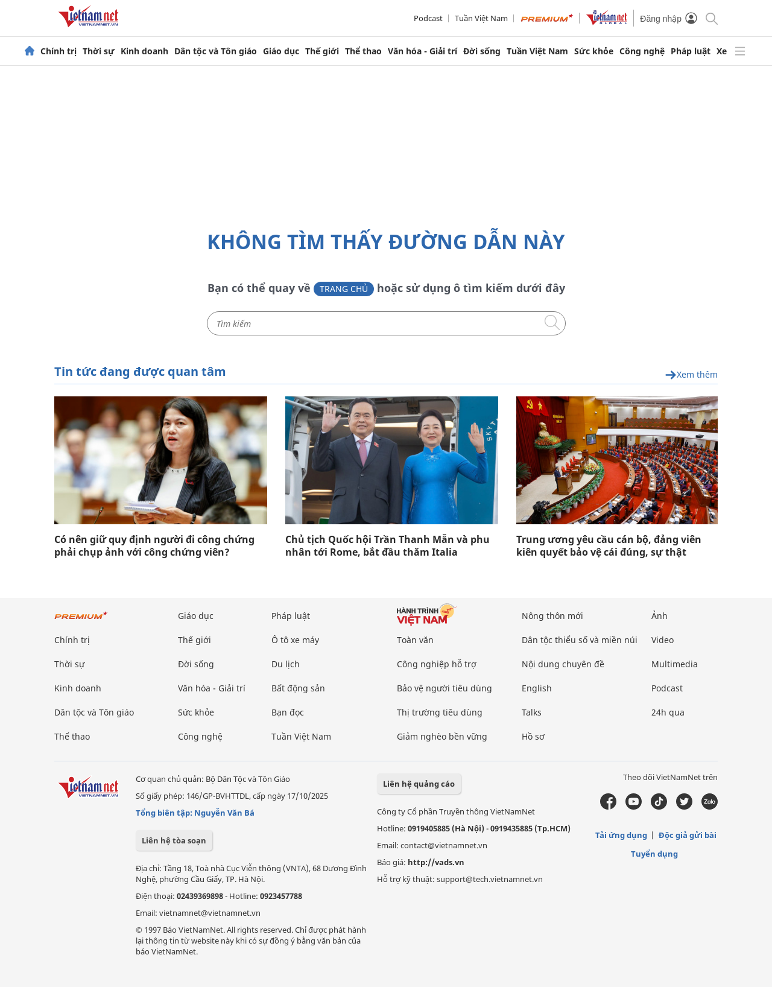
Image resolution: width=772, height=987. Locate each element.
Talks (532, 712)
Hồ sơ (533, 736)
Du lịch (285, 664)
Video (662, 640)
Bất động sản (298, 688)
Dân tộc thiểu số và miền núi (580, 640)
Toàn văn (415, 640)
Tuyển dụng (654, 853)
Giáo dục (281, 51)
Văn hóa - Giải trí (422, 51)
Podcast (428, 18)
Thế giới (322, 51)
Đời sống (482, 51)
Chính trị (58, 51)
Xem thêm (691, 375)
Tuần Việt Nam (481, 18)
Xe (722, 51)
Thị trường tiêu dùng (439, 712)
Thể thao (363, 51)
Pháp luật (690, 51)
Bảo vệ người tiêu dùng (444, 688)
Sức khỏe (593, 51)
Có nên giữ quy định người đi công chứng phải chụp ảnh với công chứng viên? (154, 546)
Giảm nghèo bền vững (442, 736)
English (537, 688)
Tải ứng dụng (621, 835)
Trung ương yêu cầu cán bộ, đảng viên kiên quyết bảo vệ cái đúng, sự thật (608, 546)
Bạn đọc (287, 712)
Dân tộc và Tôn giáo (215, 51)
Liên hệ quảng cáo (419, 783)
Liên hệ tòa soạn (174, 840)
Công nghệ (642, 51)
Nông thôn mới (552, 615)
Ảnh (659, 615)
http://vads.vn (436, 862)
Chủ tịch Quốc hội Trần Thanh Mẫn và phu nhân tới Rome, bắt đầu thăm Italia (387, 546)
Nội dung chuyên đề (563, 664)
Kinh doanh (144, 51)
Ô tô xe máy (295, 640)
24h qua (668, 712)
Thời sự (99, 51)
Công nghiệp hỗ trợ (436, 664)
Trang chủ (344, 288)
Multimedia (674, 664)
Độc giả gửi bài (688, 835)
